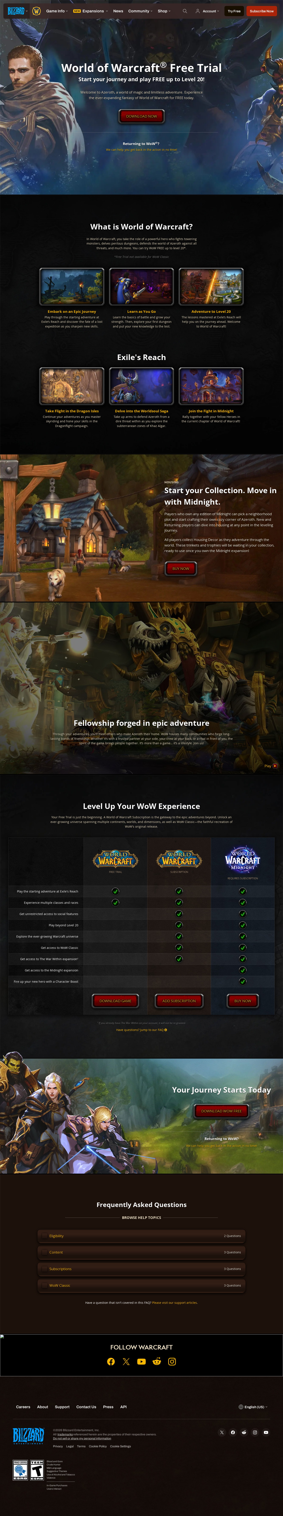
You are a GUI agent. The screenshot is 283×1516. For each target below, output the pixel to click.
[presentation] (16, 11)
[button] (72, 298)
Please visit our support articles (174, 1303)
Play (271, 766)
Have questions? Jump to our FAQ (141, 1030)
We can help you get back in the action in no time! (141, 150)
